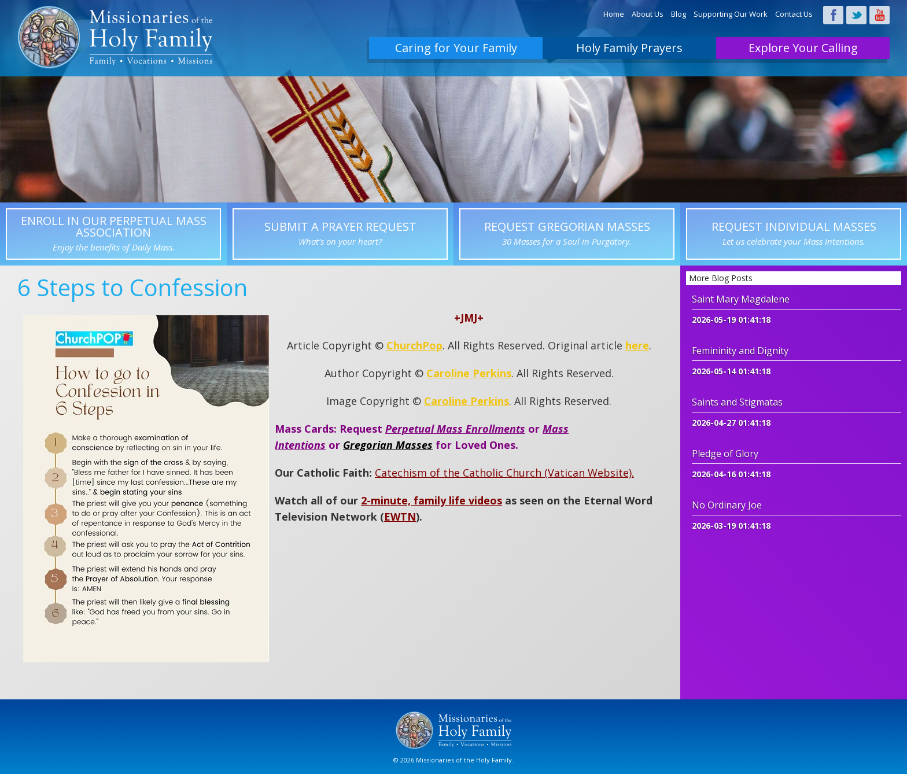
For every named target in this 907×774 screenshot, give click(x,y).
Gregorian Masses (388, 445)
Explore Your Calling (803, 48)
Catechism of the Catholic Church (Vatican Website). (504, 473)
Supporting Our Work (731, 14)
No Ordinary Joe (727, 505)
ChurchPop (414, 345)
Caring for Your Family (456, 48)
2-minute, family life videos (431, 500)
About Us (647, 14)
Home (613, 14)
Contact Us (794, 14)
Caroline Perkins (468, 373)
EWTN (400, 517)
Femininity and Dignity (740, 350)
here (637, 345)
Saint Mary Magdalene (741, 299)
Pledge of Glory (725, 453)
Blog (678, 14)
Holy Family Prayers (629, 48)
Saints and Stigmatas (737, 402)
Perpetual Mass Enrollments (455, 429)
